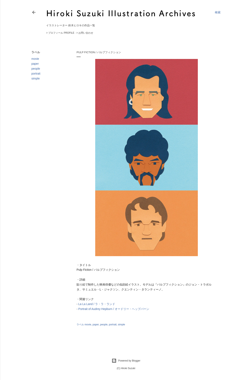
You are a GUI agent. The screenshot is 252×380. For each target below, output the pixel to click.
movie (35, 58)
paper (35, 63)
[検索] (218, 12)
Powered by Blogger (126, 360)
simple (35, 78)
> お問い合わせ (84, 32)
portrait (35, 73)
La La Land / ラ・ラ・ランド (96, 304)
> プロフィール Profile (60, 32)
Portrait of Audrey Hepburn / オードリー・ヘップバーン (113, 309)
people (35, 68)
